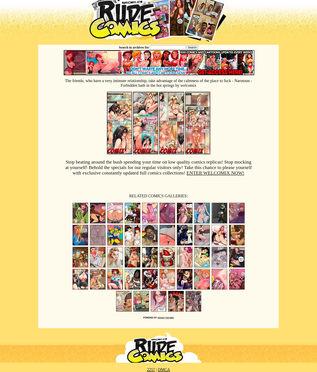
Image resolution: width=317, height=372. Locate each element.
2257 (151, 369)
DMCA (164, 369)
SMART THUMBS (165, 318)
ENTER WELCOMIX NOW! (215, 172)
